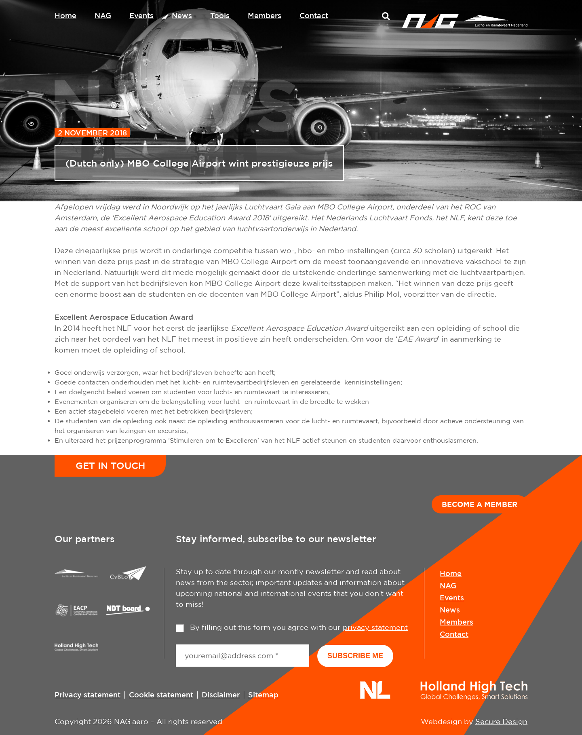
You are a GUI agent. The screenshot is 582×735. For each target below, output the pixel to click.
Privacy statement (87, 695)
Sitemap (263, 695)
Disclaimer (221, 695)
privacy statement (375, 627)
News (182, 15)
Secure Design (501, 721)
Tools (220, 15)
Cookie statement (161, 695)
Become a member (479, 504)
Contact (313, 15)
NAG (103, 15)
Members (264, 15)
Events (141, 15)
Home (65, 15)
